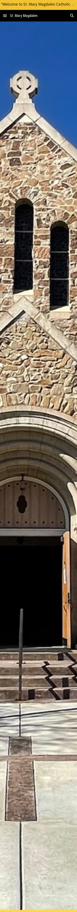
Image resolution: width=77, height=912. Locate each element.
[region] (38, 5)
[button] (5, 15)
